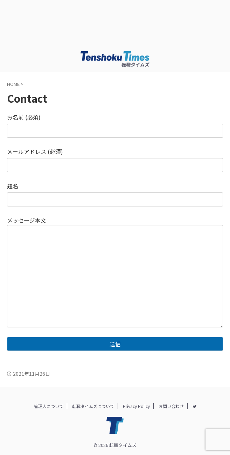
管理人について (48, 406)
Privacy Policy (136, 406)
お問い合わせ (171, 406)
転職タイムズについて (93, 406)
